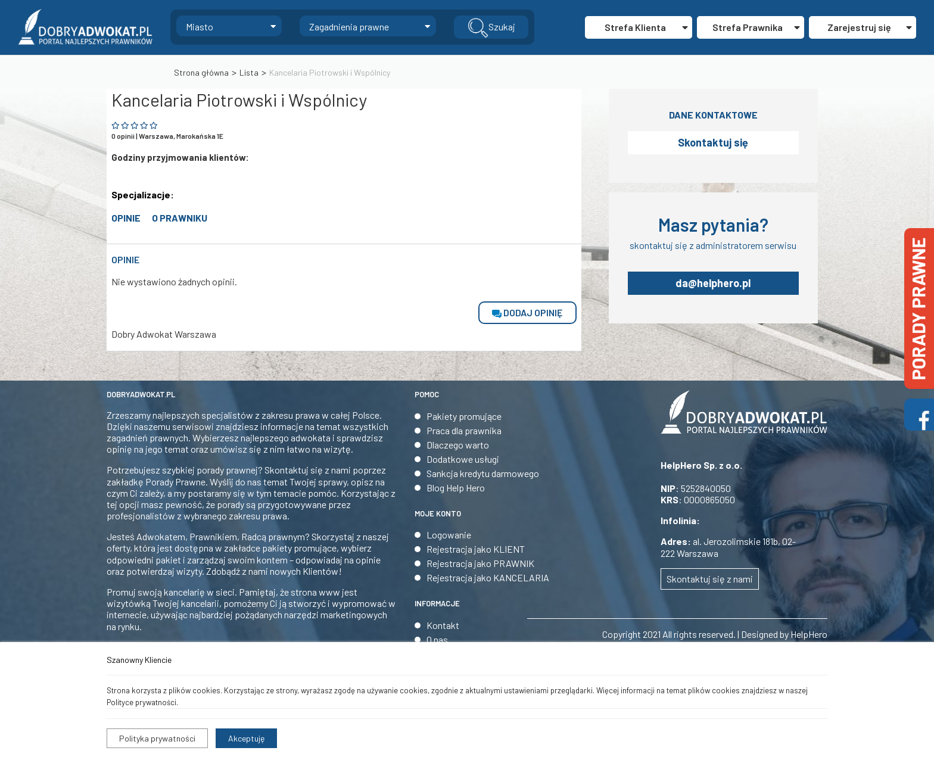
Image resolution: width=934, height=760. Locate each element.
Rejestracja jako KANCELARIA (487, 577)
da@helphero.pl (713, 282)
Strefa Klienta (646, 27)
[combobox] (229, 25)
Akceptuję (246, 738)
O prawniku (179, 217)
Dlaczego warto (457, 444)
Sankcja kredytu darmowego (482, 473)
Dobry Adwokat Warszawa (163, 333)
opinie (126, 217)
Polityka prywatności (157, 738)
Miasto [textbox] (199, 26)
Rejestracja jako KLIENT (475, 549)
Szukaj (491, 28)
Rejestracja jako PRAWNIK (480, 563)
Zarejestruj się (869, 27)
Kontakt (442, 625)
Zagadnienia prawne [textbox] (349, 26)
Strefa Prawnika (756, 27)
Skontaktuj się (713, 142)
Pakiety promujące (464, 416)
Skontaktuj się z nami (710, 578)
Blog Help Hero (455, 487)
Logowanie (448, 534)
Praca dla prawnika (464, 430)
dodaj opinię (527, 312)
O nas (437, 639)
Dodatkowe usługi (462, 459)
